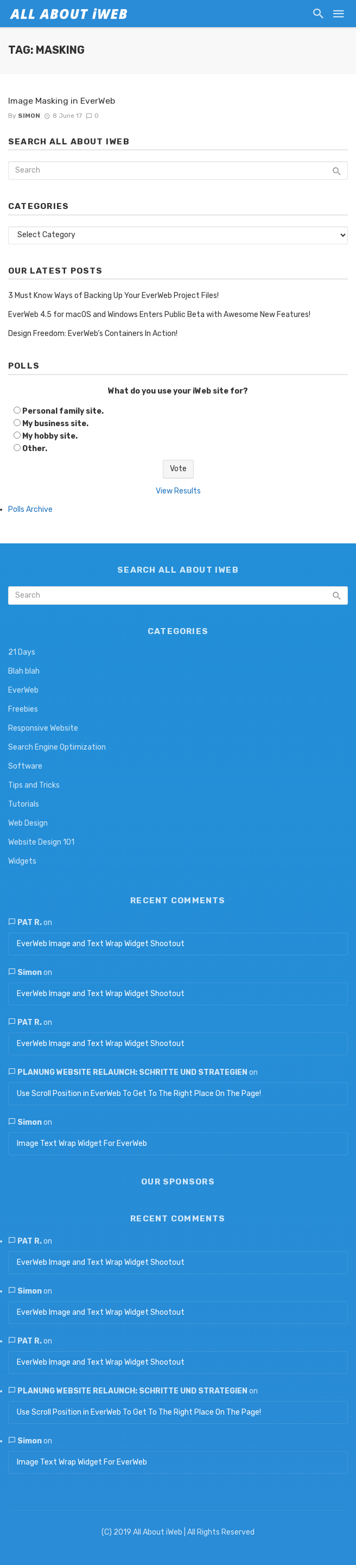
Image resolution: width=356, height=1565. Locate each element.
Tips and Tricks (34, 785)
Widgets (22, 861)
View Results (178, 491)
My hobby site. (50, 436)
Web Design (28, 823)
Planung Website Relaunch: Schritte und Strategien (132, 1072)
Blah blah (24, 671)
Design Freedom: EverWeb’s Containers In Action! (92, 333)
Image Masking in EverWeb (61, 101)
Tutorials (23, 804)
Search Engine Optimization (57, 747)
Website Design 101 (41, 842)
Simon (29, 115)
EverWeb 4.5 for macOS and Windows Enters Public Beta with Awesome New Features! (159, 314)
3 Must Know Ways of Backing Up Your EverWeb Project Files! (113, 295)
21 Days (21, 652)
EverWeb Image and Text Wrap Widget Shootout (101, 943)
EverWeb (23, 690)
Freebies (23, 709)
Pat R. (29, 922)
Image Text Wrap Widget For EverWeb (82, 1143)
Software (25, 766)
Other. (34, 448)
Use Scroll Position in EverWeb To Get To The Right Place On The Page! (139, 1093)
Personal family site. (63, 411)
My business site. (55, 423)
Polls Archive (30, 509)
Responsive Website (43, 728)
